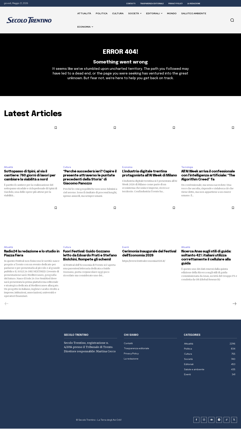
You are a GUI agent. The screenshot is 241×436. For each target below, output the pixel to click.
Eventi (126, 254)
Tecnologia (188, 173)
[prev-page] (6, 311)
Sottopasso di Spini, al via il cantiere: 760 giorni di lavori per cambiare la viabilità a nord (30, 182)
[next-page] (234, 311)
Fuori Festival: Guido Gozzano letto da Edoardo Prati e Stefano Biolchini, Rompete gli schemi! (90, 263)
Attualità (9, 173)
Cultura (67, 173)
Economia (128, 173)
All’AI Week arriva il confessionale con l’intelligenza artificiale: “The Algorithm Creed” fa (208, 182)
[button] (232, 20)
